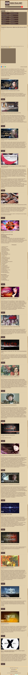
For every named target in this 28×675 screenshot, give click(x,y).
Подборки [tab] (3, 11)
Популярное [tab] (12, 11)
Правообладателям (14, 671)
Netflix (12, 17)
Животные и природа (5, 15)
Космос (3, 23)
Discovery (12, 21)
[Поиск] (13, 7)
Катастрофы (4, 17)
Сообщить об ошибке (23, 66)
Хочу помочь (13, 669)
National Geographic (14, 13)
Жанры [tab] (7, 11)
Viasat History (13, 23)
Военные (12, 19)
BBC (12, 15)
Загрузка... (14, 37)
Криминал (4, 21)
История (4, 19)
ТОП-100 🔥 (4, 13)
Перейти (3, 99)
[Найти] (22, 7)
